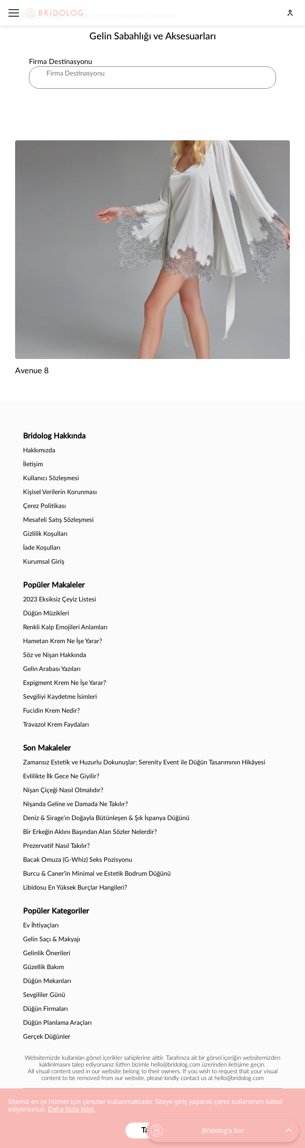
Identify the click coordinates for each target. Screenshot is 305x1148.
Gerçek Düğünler (46, 1037)
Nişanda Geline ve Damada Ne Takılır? (75, 804)
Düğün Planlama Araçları (57, 1023)
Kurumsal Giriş (43, 561)
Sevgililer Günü (44, 995)
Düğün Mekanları (47, 981)
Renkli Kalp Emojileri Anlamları (65, 627)
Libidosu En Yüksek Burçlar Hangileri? (75, 887)
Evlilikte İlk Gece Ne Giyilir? (61, 776)
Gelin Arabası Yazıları (52, 669)
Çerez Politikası (44, 506)
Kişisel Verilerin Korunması (60, 492)
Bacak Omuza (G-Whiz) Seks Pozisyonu (77, 860)
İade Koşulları (41, 548)
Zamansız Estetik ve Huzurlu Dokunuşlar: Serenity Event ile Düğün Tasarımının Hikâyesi (144, 762)
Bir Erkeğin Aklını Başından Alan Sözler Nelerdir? (90, 832)
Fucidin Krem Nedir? (51, 711)
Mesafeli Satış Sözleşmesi (58, 520)
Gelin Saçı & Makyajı (51, 939)
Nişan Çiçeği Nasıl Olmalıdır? (63, 790)
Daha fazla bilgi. (71, 1109)
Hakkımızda (39, 450)
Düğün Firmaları (45, 1009)
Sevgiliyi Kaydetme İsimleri (60, 697)
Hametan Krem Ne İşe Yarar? (62, 641)
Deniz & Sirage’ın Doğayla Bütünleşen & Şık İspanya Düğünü (106, 818)
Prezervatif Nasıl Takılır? (57, 846)
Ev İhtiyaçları (41, 925)
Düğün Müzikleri (46, 613)
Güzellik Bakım (43, 967)
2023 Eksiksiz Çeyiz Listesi (59, 599)
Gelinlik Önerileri (46, 953)
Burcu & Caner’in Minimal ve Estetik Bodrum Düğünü (97, 874)
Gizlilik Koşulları (45, 534)
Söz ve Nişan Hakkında (54, 655)
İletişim (33, 464)
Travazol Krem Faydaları (56, 724)
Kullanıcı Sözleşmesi (51, 478)
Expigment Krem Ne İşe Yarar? (64, 683)
